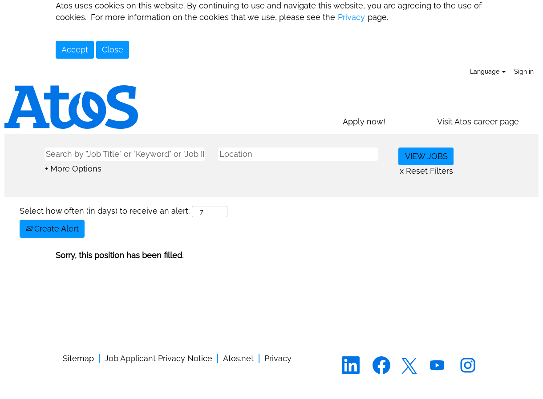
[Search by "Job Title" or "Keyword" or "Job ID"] (125, 154)
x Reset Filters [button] (426, 171)
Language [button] (488, 71)
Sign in (524, 71)
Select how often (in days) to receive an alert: (105, 210)
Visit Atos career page (478, 121)
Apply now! (364, 121)
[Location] (298, 154)
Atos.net (238, 358)
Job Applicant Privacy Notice (158, 358)
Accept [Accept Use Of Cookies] (74, 49)
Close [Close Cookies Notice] (112, 49)
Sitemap (78, 358)
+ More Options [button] (73, 168)
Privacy (351, 17)
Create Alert (52, 228)
